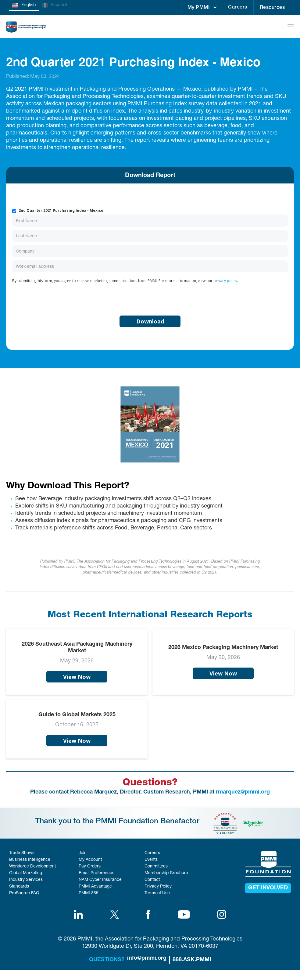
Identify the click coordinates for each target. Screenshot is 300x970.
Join (83, 853)
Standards (19, 887)
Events (151, 860)
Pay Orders (90, 866)
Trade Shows (21, 853)
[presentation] (58, 298)
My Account (90, 860)
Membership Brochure (166, 873)
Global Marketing (25, 873)
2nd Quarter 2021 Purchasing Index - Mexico (61, 210)
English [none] (24, 5)
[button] (201, 7)
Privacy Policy (158, 887)
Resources (272, 7)
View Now (77, 676)
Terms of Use (157, 893)
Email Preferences (96, 873)
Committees (156, 866)
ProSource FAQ (24, 893)
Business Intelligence (29, 860)
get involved (268, 888)
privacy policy (225, 280)
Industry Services (26, 880)
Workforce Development (32, 866)
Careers (237, 7)
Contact (152, 880)
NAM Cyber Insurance (100, 880)
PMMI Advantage (95, 887)
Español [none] (54, 5)
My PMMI (199, 7)
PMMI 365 (88, 893)
